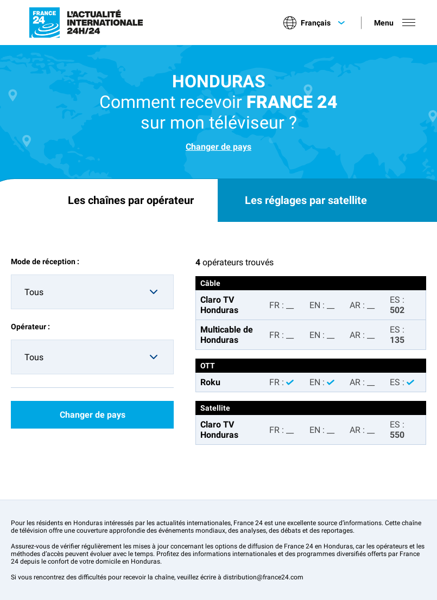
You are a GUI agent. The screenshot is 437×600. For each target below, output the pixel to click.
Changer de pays (218, 147)
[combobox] (92, 292)
